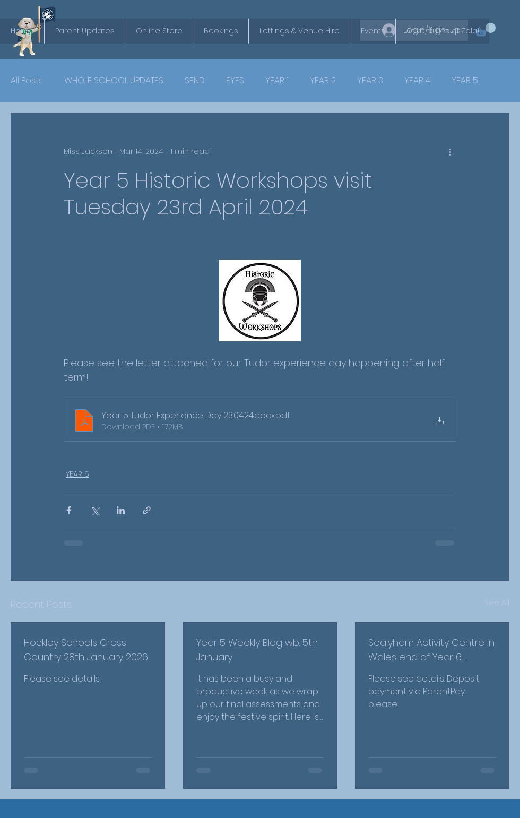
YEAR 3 (370, 81)
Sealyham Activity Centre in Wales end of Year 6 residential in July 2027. (431, 650)
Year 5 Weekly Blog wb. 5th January (257, 650)
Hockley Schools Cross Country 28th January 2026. (86, 650)
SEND (195, 81)
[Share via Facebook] (69, 510)
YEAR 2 (323, 81)
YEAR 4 (417, 81)
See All (496, 602)
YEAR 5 (465, 81)
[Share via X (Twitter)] (95, 510)
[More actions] (450, 151)
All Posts (27, 81)
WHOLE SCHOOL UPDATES (113, 81)
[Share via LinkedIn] (121, 510)
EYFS (235, 81)
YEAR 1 (277, 81)
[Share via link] (147, 510)
